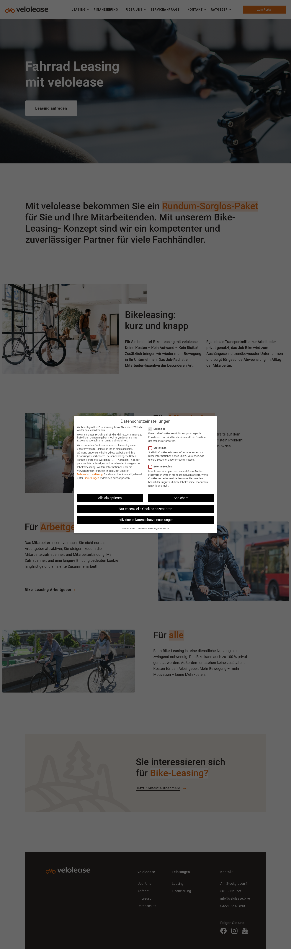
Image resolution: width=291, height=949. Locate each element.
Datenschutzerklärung (90, 474)
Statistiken (158, 447)
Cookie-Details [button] (129, 526)
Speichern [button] (180, 497)
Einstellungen (91, 477)
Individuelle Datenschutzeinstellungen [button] (145, 518)
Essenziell (158, 426)
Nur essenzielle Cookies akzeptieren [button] (145, 507)
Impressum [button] (163, 526)
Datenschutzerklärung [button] (146, 526)
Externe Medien (161, 466)
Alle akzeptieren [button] (110, 497)
